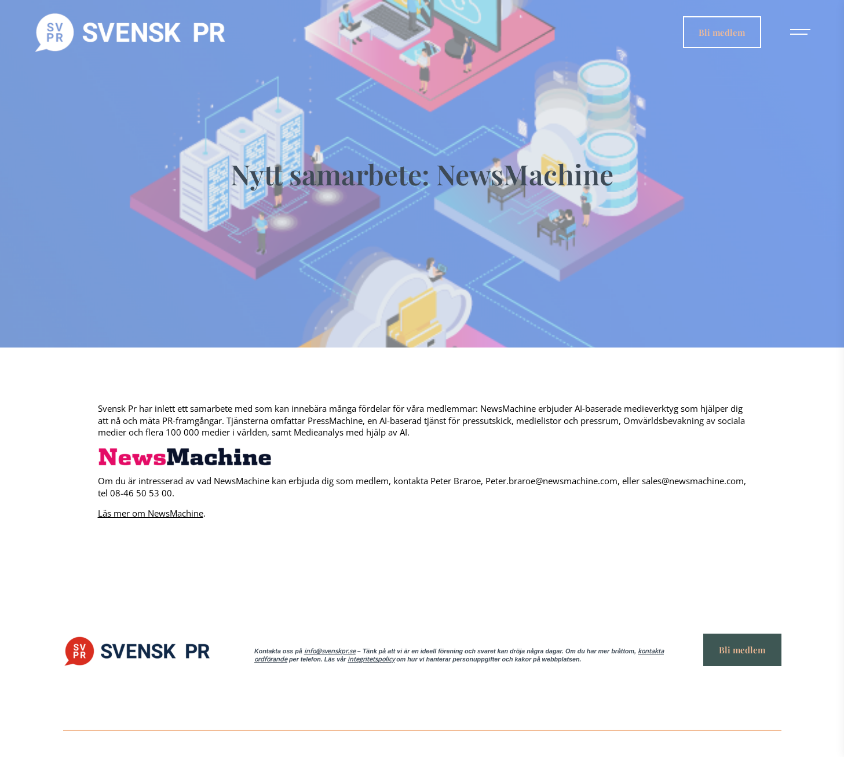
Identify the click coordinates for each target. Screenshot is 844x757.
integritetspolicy (371, 659)
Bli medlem (722, 31)
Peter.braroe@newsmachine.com (551, 481)
